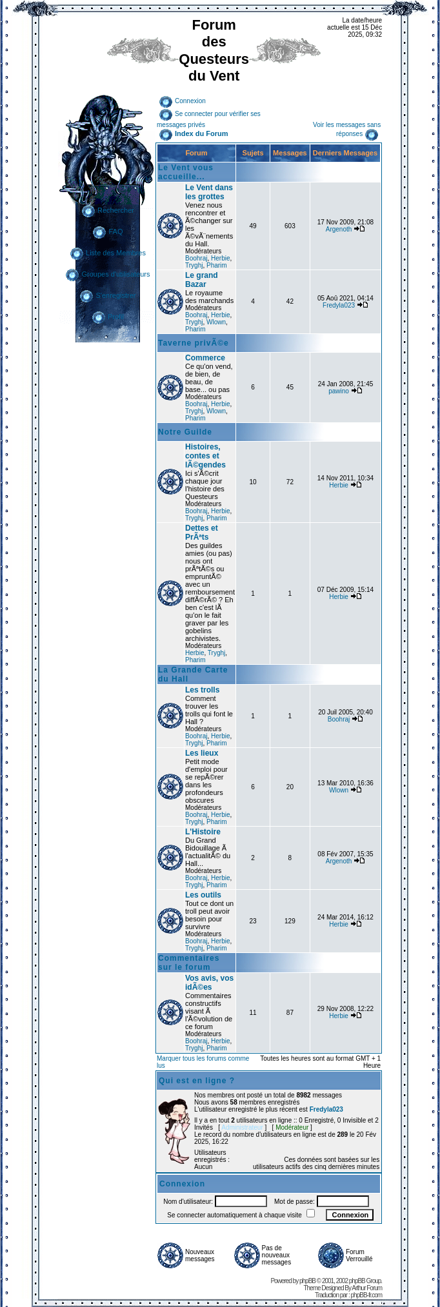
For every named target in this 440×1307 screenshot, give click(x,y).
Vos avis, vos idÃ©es (209, 983)
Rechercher (107, 210)
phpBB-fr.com (367, 1295)
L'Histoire (203, 831)
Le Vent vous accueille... (186, 172)
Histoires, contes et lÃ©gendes (205, 455)
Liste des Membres (108, 253)
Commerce (205, 357)
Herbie (220, 258)
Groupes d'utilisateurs (107, 274)
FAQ (107, 231)
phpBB (307, 1280)
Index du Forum (193, 133)
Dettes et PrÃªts (201, 533)
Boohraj (196, 258)
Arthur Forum (367, 1288)
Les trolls (202, 689)
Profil (108, 316)
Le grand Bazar (201, 280)
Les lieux (201, 753)
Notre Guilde (185, 432)
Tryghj (194, 265)
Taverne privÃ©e (193, 343)
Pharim (216, 265)
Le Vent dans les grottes (209, 192)
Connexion (182, 100)
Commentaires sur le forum (188, 963)
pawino (338, 391)
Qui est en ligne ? (197, 1080)
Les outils (203, 894)
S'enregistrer (107, 295)
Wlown (216, 322)
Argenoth (339, 229)
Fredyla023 (339, 305)
